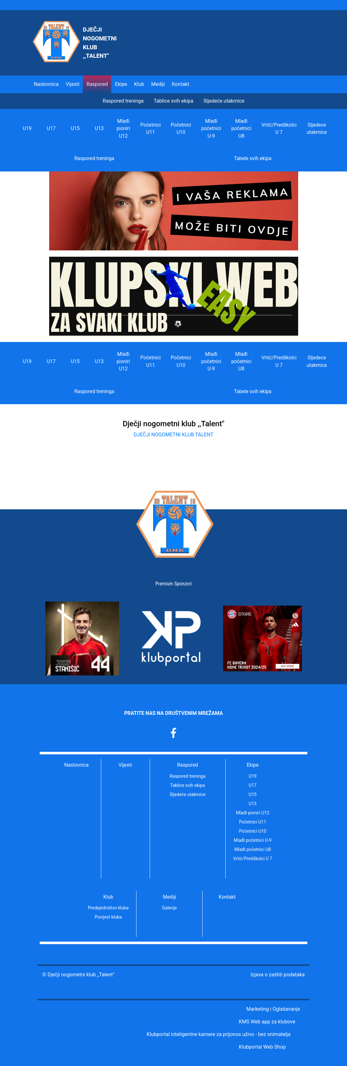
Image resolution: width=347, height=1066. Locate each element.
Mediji (169, 897)
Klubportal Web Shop (262, 1047)
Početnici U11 (150, 128)
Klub (108, 897)
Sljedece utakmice (317, 128)
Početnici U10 (181, 128)
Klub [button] (139, 84)
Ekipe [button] (121, 84)
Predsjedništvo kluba (108, 907)
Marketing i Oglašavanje (273, 1009)
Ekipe (253, 765)
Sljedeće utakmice (224, 101)
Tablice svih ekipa (174, 101)
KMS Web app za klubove (267, 1022)
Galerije (169, 907)
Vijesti (72, 84)
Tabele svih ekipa (252, 158)
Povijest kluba (108, 916)
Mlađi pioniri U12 (123, 128)
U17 (51, 128)
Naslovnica (46, 84)
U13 (99, 128)
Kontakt (180, 84)
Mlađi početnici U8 (241, 128)
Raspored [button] (97, 84)
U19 (27, 128)
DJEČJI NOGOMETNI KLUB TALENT (173, 435)
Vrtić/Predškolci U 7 (279, 128)
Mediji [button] (158, 84)
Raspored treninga (123, 101)
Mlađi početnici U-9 (211, 128)
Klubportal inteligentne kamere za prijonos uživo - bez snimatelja (219, 1034)
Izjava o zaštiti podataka (278, 975)
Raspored (187, 765)
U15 (75, 128)
